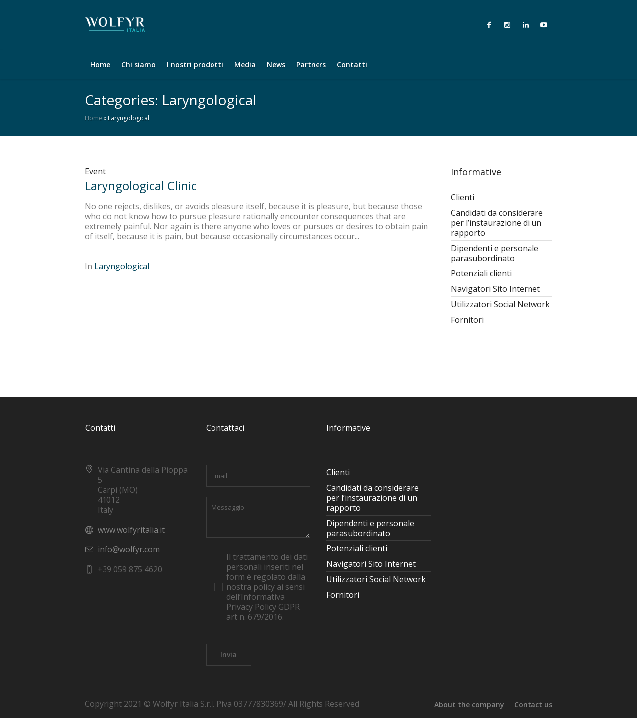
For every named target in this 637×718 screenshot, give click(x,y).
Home (93, 118)
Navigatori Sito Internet (495, 288)
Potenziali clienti (481, 273)
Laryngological (121, 266)
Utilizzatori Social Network (500, 304)
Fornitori (467, 319)
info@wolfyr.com (129, 549)
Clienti (462, 197)
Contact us (533, 704)
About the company (469, 704)
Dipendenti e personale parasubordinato (494, 253)
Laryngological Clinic (141, 186)
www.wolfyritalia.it (131, 529)
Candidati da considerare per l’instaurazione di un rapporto (497, 222)
